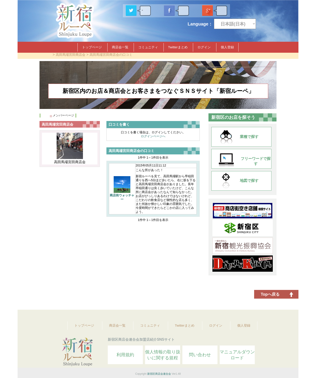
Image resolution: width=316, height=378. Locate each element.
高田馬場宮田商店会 (70, 54)
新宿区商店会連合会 (159, 373)
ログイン (204, 47)
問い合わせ (200, 354)
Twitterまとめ (178, 47)
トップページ (92, 47)
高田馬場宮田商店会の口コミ (111, 54)
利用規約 (125, 354)
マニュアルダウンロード (237, 354)
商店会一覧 (120, 47)
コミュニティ (148, 47)
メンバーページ (63, 115)
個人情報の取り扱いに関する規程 (162, 354)
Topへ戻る (270, 294)
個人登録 (227, 47)
